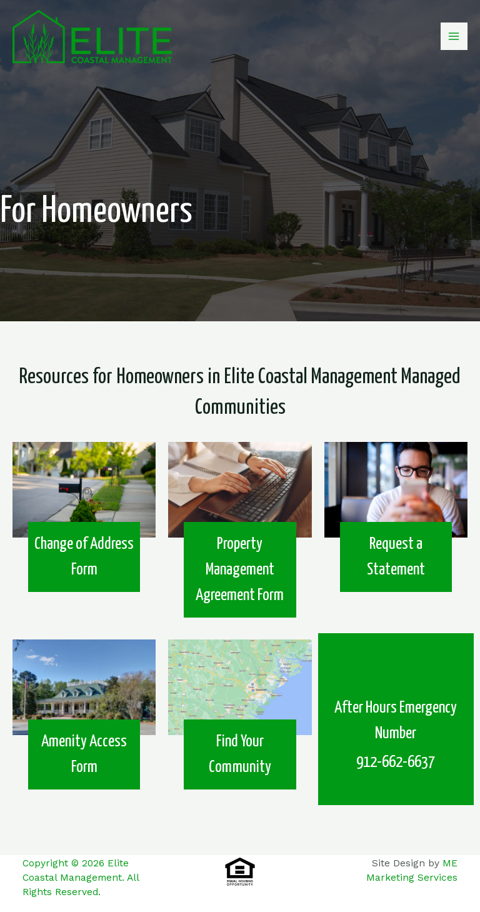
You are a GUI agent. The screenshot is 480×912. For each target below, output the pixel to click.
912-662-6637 (395, 762)
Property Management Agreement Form (240, 569)
